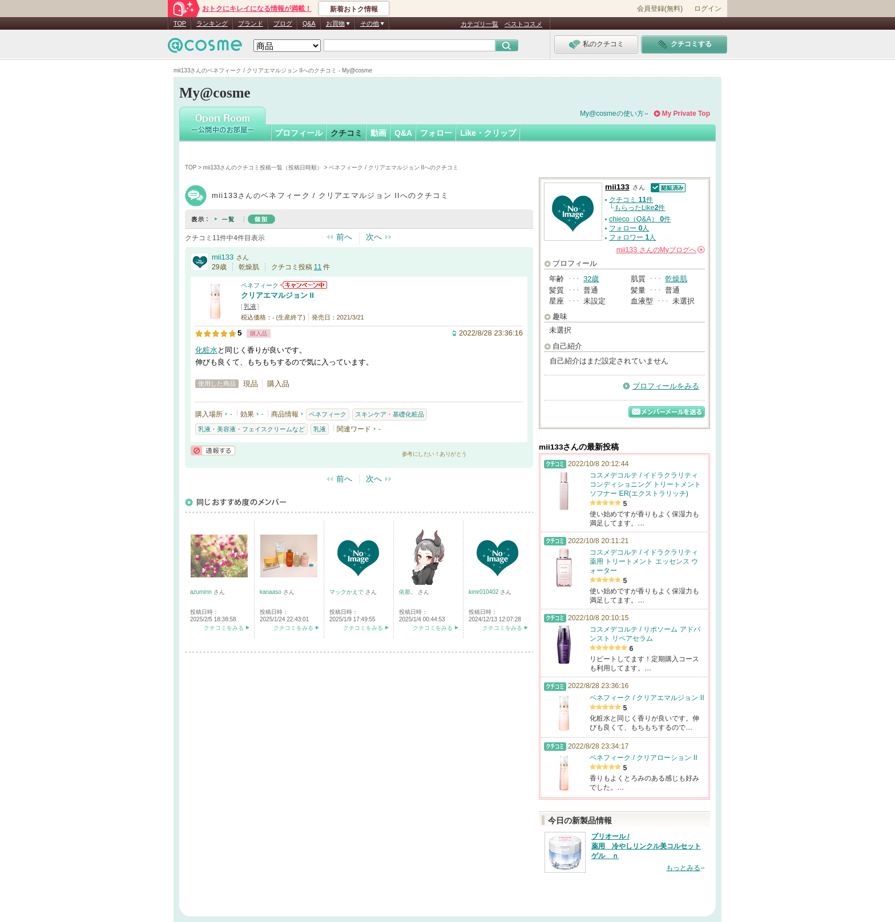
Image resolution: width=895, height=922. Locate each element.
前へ (344, 236)
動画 (378, 133)
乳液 (250, 306)
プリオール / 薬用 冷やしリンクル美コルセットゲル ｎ (646, 846)
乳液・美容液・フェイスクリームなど (251, 429)
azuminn (201, 592)
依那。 (408, 592)
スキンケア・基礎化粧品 (389, 414)
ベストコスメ (523, 24)
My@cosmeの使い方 (612, 114)
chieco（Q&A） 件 (640, 219)
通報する (213, 450)
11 (318, 267)
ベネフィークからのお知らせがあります (304, 285)
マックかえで (347, 592)
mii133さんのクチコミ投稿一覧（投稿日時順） (262, 167)
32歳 (591, 278)
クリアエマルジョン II (277, 295)
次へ (374, 236)
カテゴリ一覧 (479, 24)
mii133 (222, 257)
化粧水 (206, 350)
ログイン (707, 9)
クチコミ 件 (631, 200)
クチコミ (346, 133)
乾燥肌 (676, 278)
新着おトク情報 (354, 9)
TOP (180, 23)
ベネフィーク (260, 285)
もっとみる (683, 868)
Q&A (309, 23)
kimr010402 (484, 592)
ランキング (212, 23)
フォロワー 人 (632, 237)
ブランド (250, 23)
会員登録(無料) (660, 9)
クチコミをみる (224, 628)
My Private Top (686, 114)
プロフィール (298, 133)
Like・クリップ (488, 133)
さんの (660, 250)
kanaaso (271, 592)
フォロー (436, 133)
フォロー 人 (629, 228)
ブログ (282, 23)
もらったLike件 (640, 208)
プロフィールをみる (665, 386)
